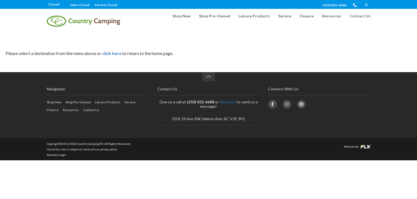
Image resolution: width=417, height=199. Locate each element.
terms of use (91, 149)
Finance (307, 21)
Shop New (181, 21)
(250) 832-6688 (334, 5)
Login (62, 154)
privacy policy (108, 149)
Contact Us (360, 21)
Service (284, 21)
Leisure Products (254, 21)
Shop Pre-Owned (214, 21)
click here (111, 53)
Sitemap (52, 154)
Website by (357, 146)
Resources (331, 21)
